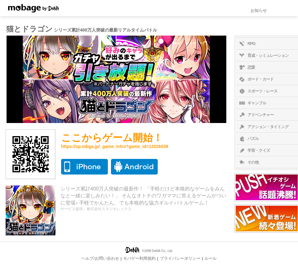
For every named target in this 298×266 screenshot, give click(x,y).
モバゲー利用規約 (139, 258)
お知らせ (259, 10)
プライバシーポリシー (180, 258)
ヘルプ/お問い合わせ (100, 258)
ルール (210, 258)
